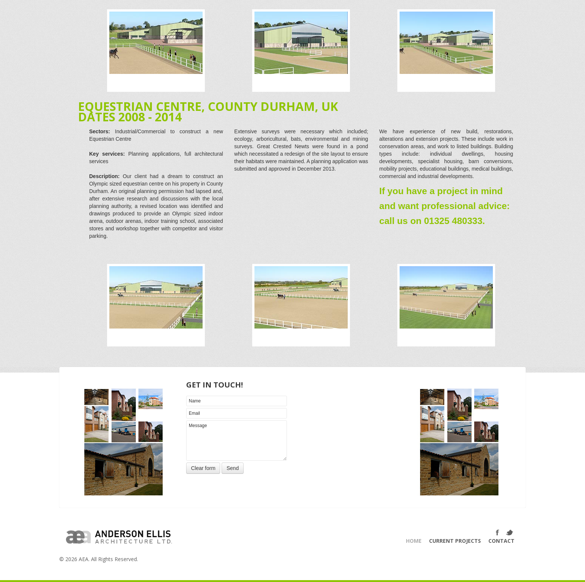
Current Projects (455, 540)
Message (236, 440)
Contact (501, 540)
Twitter (510, 532)
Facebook (498, 532)
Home (414, 540)
